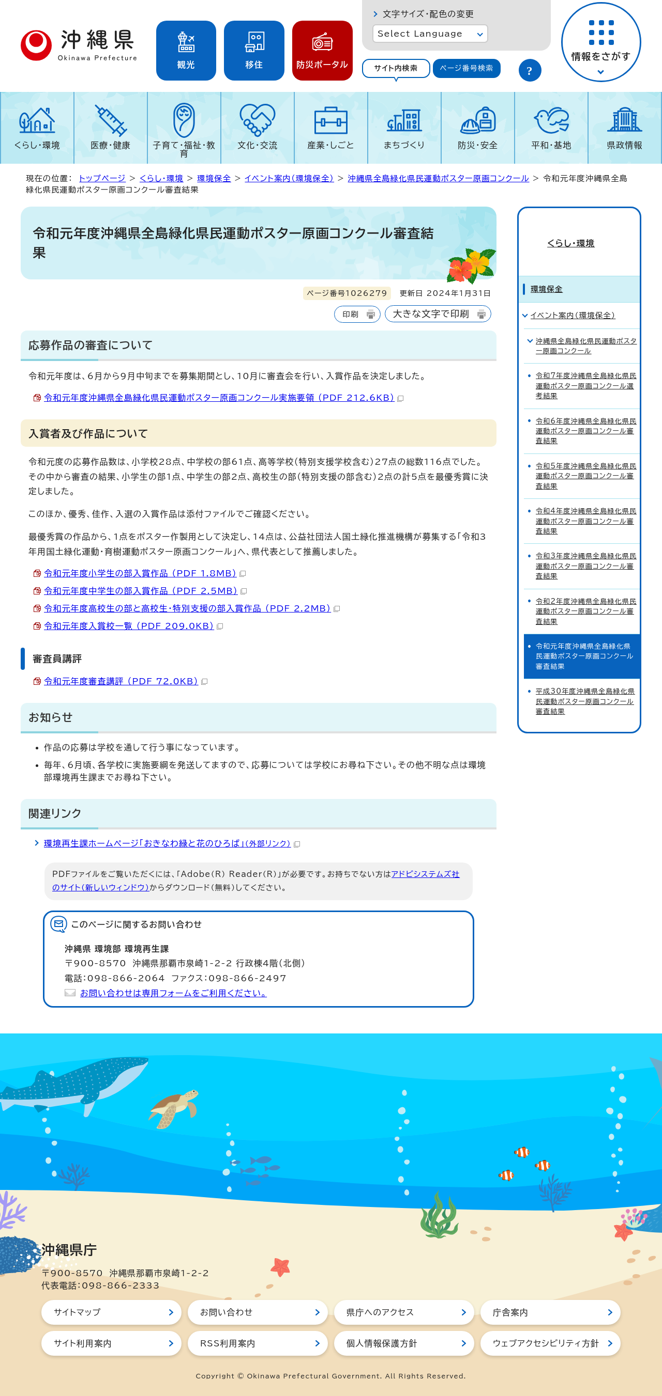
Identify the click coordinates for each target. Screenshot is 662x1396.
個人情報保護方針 (382, 1343)
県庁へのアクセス (380, 1312)
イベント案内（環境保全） (289, 178)
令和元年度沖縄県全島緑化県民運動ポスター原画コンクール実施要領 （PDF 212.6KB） (223, 398)
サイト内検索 (396, 68)
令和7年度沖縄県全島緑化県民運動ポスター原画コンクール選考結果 (586, 369)
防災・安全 (478, 145)
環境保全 (214, 178)
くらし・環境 (37, 145)
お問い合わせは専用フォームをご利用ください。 (173, 993)
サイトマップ (77, 1312)
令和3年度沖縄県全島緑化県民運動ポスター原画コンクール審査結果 (586, 549)
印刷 (350, 314)
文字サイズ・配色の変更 (428, 14)
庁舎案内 (511, 1312)
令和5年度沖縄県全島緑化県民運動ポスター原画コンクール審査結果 (586, 459)
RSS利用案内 (227, 1343)
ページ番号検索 (466, 68)
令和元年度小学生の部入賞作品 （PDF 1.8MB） (145, 573)
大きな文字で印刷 (431, 313)
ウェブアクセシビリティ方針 (546, 1343)
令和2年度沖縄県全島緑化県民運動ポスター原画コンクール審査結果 (586, 594)
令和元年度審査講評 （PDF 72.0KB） (125, 681)
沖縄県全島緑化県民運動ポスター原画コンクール (439, 178)
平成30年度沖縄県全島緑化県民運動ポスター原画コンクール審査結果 (585, 684)
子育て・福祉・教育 (184, 149)
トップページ (102, 178)
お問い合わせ (226, 1312)
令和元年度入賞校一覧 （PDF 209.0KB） (133, 626)
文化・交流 (257, 145)
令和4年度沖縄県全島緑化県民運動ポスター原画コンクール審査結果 (586, 504)
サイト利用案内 (83, 1343)
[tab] (396, 68)
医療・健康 (111, 145)
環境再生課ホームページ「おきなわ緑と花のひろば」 (172, 843)
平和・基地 (551, 145)
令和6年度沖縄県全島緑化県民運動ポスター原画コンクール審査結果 (586, 414)
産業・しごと (330, 145)
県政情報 (625, 145)
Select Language (420, 33)
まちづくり (404, 145)
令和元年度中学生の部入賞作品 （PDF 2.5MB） (145, 591)
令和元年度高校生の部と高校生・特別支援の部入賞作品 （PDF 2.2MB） (192, 608)
